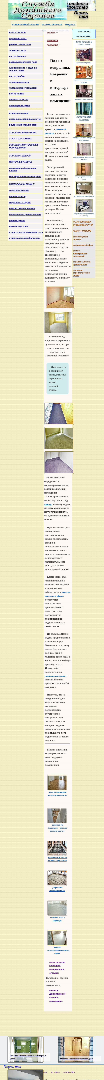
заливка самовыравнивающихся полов (59, 942)
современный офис (83, 245)
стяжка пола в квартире (57, 910)
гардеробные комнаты (84, 117)
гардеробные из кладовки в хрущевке (84, 137)
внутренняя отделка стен (22, 125)
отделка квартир (19, 190)
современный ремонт (25, 25)
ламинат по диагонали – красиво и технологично (57, 820)
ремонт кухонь (17, 220)
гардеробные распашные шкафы (83, 157)
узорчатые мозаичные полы (57, 881)
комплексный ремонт (21, 184)
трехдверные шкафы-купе (84, 176)
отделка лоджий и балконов (24, 238)
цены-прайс (83, 36)
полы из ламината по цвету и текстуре (57, 785)
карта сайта (69, 1072)
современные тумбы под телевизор (84, 213)
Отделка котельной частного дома (76, 1059)
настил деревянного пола (23, 62)
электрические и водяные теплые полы (23, 69)
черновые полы (17, 38)
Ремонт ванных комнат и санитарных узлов (28, 1057)
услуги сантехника (20, 139)
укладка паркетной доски (22, 88)
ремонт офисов (82, 231)
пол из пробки (16, 76)
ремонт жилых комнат (22, 208)
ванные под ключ (18, 226)
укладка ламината (19, 82)
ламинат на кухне (18, 99)
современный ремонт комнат (25, 214)
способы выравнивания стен (25, 119)
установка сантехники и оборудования (23, 146)
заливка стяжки (17, 50)
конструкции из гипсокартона (25, 176)
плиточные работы (20, 162)
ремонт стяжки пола (20, 44)
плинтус (48, 504)
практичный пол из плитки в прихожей (57, 851)
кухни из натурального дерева (84, 79)
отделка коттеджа (20, 202)
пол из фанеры (17, 56)
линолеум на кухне (19, 105)
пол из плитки (16, 93)
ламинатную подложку (55, 676)
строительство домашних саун (26, 232)
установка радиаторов (22, 133)
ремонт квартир (17, 196)
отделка (70, 25)
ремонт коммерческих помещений (80, 253)
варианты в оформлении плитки (22, 169)
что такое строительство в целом (81, 273)
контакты (84, 31)
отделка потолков (18, 113)
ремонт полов (17, 32)
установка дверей (19, 156)
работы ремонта (52, 25)
